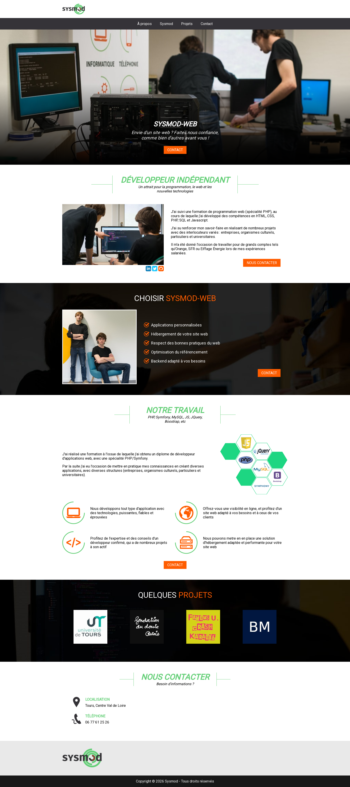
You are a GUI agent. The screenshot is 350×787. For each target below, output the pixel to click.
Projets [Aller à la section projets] (187, 24)
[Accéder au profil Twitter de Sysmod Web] (155, 270)
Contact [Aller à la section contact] (207, 24)
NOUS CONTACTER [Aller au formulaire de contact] (262, 263)
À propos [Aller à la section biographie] (144, 24)
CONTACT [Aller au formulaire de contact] (269, 373)
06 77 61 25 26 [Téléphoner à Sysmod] (97, 722)
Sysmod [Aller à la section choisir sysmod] (166, 24)
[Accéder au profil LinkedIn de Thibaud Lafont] (149, 270)
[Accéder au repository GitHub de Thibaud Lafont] (161, 270)
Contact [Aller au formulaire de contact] (175, 150)
